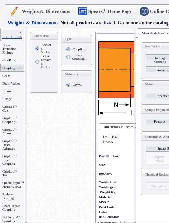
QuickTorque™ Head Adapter (13, 184)
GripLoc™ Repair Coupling (9, 159)
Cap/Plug (8, 60)
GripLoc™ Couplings (9, 120)
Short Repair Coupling (11, 207)
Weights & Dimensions (46, 11)
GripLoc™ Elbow (9, 131)
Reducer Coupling (78, 56)
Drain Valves (11, 83)
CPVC (77, 84)
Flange (7, 99)
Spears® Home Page (110, 11)
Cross (6, 75)
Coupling (79, 49)
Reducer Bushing (8, 196)
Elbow (6, 91)
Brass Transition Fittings (9, 48)
